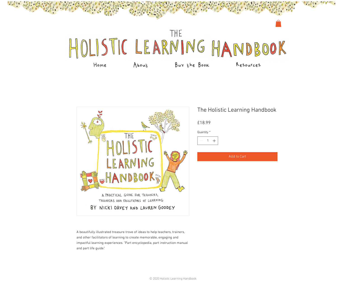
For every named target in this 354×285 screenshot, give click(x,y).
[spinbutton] (208, 141)
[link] (278, 23)
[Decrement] (201, 141)
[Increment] (214, 141)
